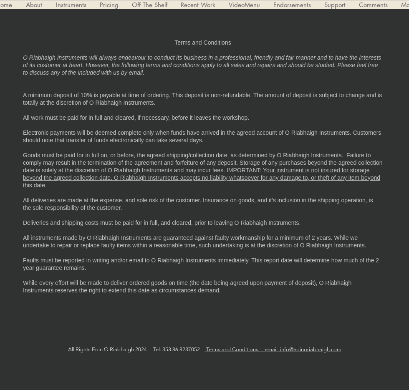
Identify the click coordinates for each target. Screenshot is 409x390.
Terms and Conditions (235, 349)
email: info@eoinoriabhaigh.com (303, 349)
